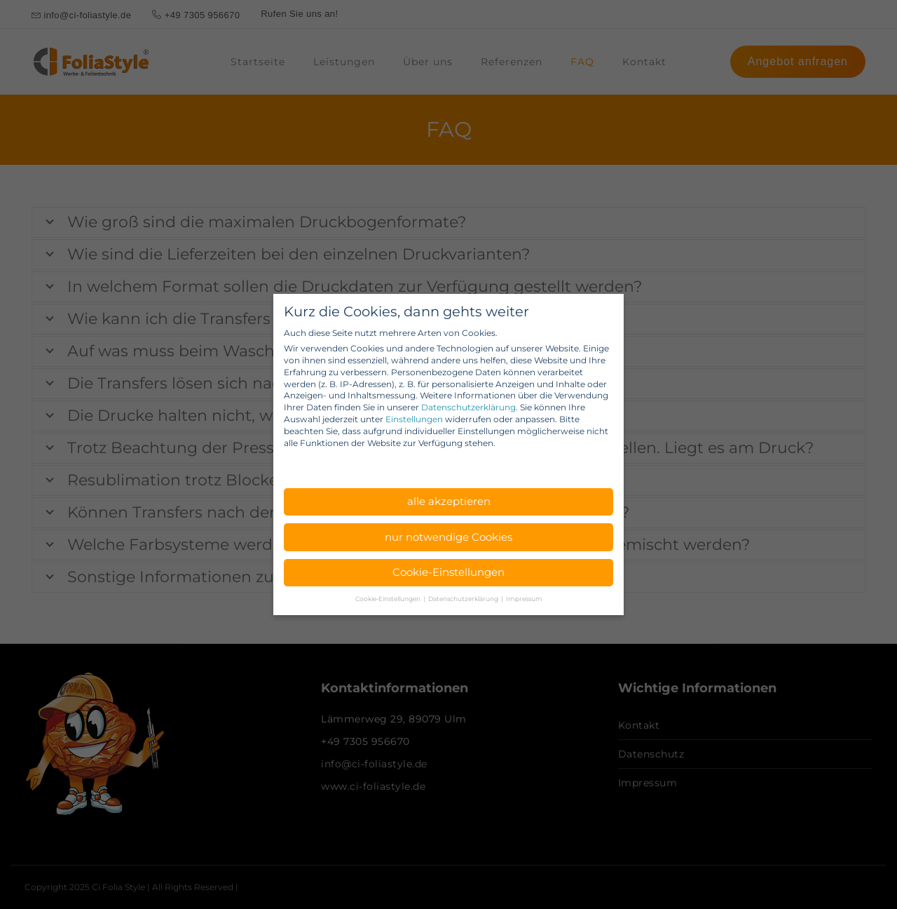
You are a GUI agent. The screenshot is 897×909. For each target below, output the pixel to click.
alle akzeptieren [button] (449, 501)
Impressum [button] (524, 598)
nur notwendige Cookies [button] (448, 537)
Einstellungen (414, 419)
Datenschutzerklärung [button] (463, 598)
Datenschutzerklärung (468, 407)
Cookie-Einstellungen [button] (448, 572)
